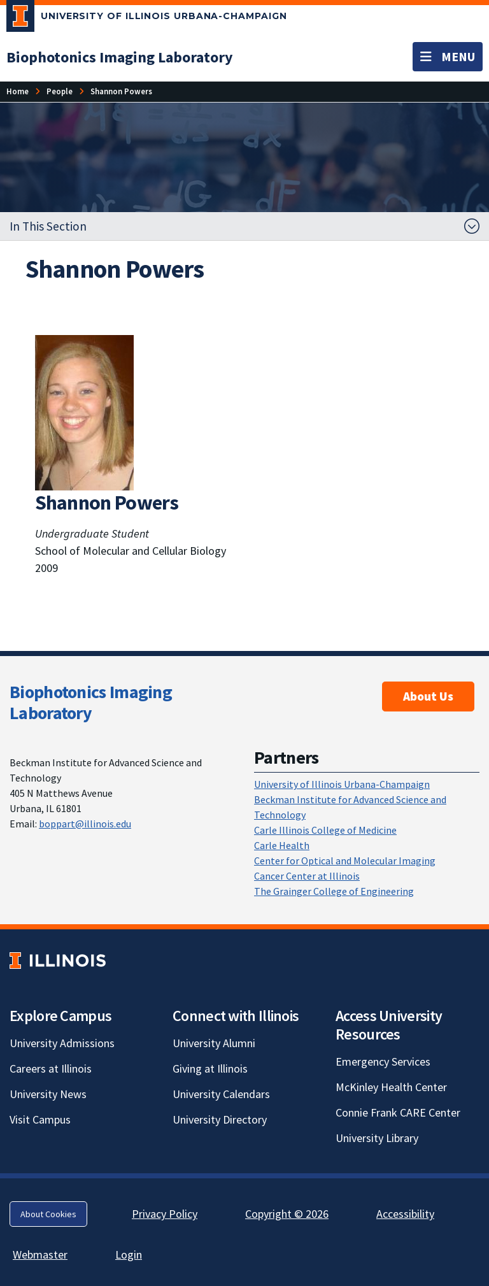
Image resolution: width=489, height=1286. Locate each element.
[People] (59, 91)
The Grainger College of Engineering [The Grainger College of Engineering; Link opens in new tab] (334, 891)
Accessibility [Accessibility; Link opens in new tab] (405, 1213)
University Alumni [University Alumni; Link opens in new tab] (214, 1043)
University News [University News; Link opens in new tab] (48, 1094)
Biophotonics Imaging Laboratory (91, 702)
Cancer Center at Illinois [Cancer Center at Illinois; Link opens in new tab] (307, 875)
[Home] (17, 91)
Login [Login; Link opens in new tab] (128, 1254)
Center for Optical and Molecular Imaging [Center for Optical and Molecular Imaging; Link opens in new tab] (345, 860)
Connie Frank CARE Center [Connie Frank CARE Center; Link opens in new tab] (398, 1112)
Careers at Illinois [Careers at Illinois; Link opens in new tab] (51, 1068)
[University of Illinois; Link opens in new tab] (58, 960)
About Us (428, 696)
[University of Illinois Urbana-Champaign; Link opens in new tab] (146, 18)
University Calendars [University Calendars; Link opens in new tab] (221, 1094)
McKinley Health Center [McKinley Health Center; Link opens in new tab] (391, 1087)
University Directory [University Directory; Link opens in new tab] (220, 1119)
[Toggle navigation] (448, 56)
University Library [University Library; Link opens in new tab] (377, 1138)
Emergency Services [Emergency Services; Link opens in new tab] (383, 1061)
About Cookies (48, 1214)
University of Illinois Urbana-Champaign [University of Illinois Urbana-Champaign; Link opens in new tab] (342, 784)
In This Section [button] (48, 226)
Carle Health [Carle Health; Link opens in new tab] (281, 845)
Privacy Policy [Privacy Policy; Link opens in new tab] (164, 1213)
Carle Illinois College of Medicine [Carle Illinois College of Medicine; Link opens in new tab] (325, 830)
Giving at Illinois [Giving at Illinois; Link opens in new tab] (210, 1068)
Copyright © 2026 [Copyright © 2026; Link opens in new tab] (287, 1213)
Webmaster (40, 1254)
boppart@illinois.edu (85, 823)
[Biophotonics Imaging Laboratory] (119, 57)
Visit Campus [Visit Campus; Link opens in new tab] (40, 1119)
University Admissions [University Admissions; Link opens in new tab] (62, 1043)
